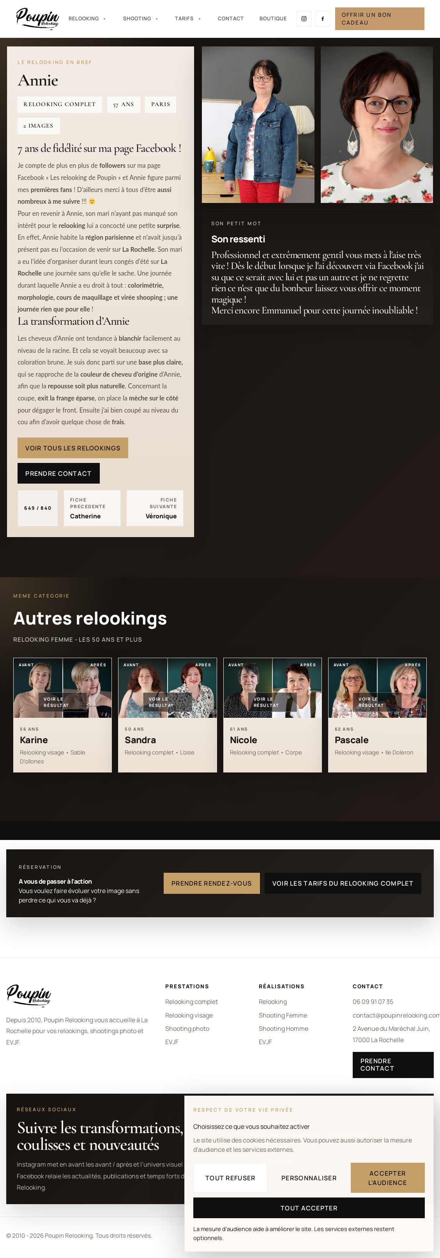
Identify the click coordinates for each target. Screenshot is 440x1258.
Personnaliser (309, 1178)
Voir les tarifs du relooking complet (342, 883)
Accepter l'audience (387, 1178)
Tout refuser (230, 1178)
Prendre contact (58, 473)
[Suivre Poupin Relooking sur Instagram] (304, 19)
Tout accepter (309, 1208)
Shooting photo (187, 1028)
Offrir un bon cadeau (367, 18)
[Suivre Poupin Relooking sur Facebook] (322, 19)
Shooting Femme (283, 1015)
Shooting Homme (283, 1028)
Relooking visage (189, 1015)
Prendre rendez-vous (211, 883)
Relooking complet (191, 1001)
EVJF (171, 1041)
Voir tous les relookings (72, 448)
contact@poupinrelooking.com (393, 1015)
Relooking (273, 1001)
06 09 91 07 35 (373, 1001)
